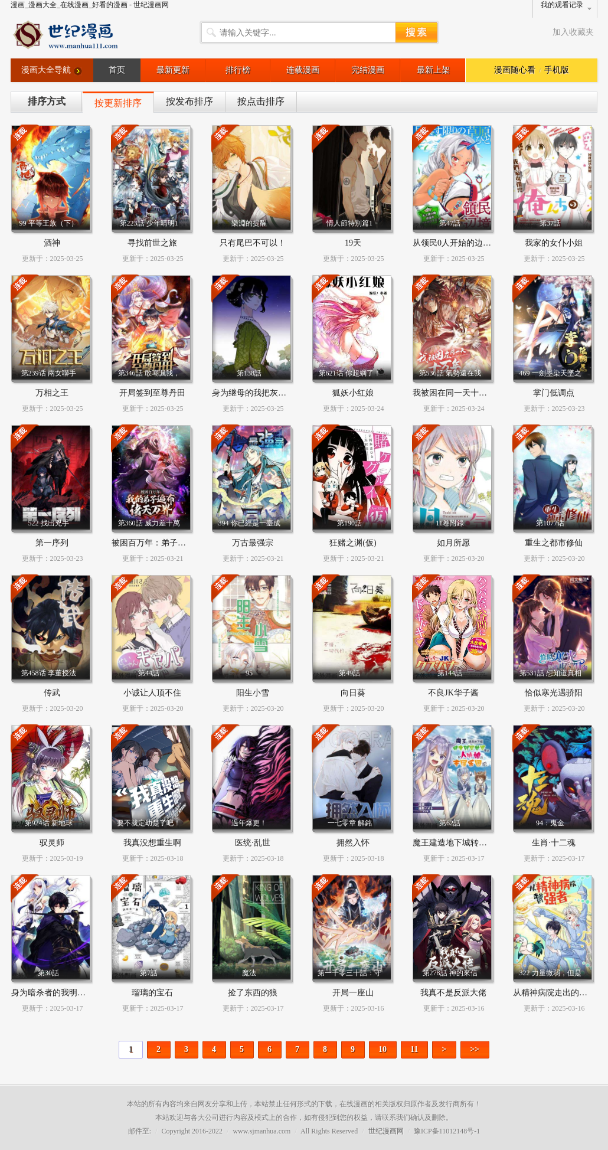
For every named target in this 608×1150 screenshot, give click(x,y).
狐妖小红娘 (353, 392)
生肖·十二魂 (554, 842)
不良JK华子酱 (453, 692)
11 (414, 1049)
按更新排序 (118, 103)
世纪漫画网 (386, 1131)
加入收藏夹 (573, 32)
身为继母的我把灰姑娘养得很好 (270, 392)
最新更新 (172, 70)
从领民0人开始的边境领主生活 (468, 243)
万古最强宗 (252, 542)
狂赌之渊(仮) (352, 542)
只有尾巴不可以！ (253, 243)
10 (382, 1049)
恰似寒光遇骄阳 (554, 692)
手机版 (556, 70)
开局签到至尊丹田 (152, 392)
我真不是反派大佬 (453, 992)
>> (474, 1049)
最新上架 (433, 70)
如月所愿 (453, 542)
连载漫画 (302, 70)
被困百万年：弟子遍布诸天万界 (169, 542)
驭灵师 (52, 842)
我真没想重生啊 (152, 842)
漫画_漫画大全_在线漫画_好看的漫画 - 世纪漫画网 (90, 5)
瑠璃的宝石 (152, 992)
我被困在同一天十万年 (454, 392)
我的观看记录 (562, 5)
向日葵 (353, 692)
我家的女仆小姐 (554, 243)
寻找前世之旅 (152, 243)
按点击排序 (261, 101)
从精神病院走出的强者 (554, 992)
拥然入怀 (353, 842)
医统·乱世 (252, 842)
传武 (52, 692)
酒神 (52, 243)
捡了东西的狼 (252, 992)
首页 (117, 70)
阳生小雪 (252, 692)
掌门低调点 (553, 392)
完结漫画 (367, 70)
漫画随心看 (514, 70)
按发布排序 (189, 101)
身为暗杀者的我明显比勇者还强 (69, 992)
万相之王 (51, 392)
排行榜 (237, 70)
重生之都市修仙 (554, 542)
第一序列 (51, 542)
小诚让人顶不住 (152, 692)
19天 (353, 243)
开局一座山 (353, 992)
